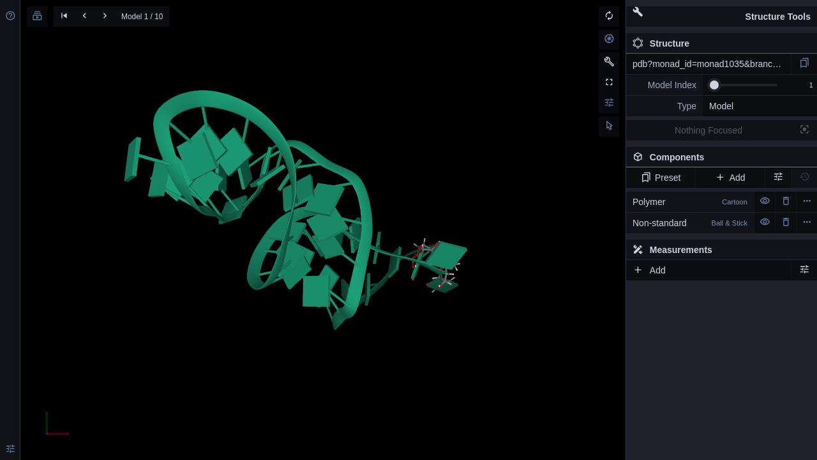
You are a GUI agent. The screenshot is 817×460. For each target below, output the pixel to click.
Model (721, 106)
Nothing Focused (708, 130)
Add (730, 177)
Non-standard (690, 223)
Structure (661, 43)
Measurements (672, 250)
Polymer (690, 202)
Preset (661, 177)
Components (718, 159)
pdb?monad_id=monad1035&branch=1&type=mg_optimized (712, 64)
